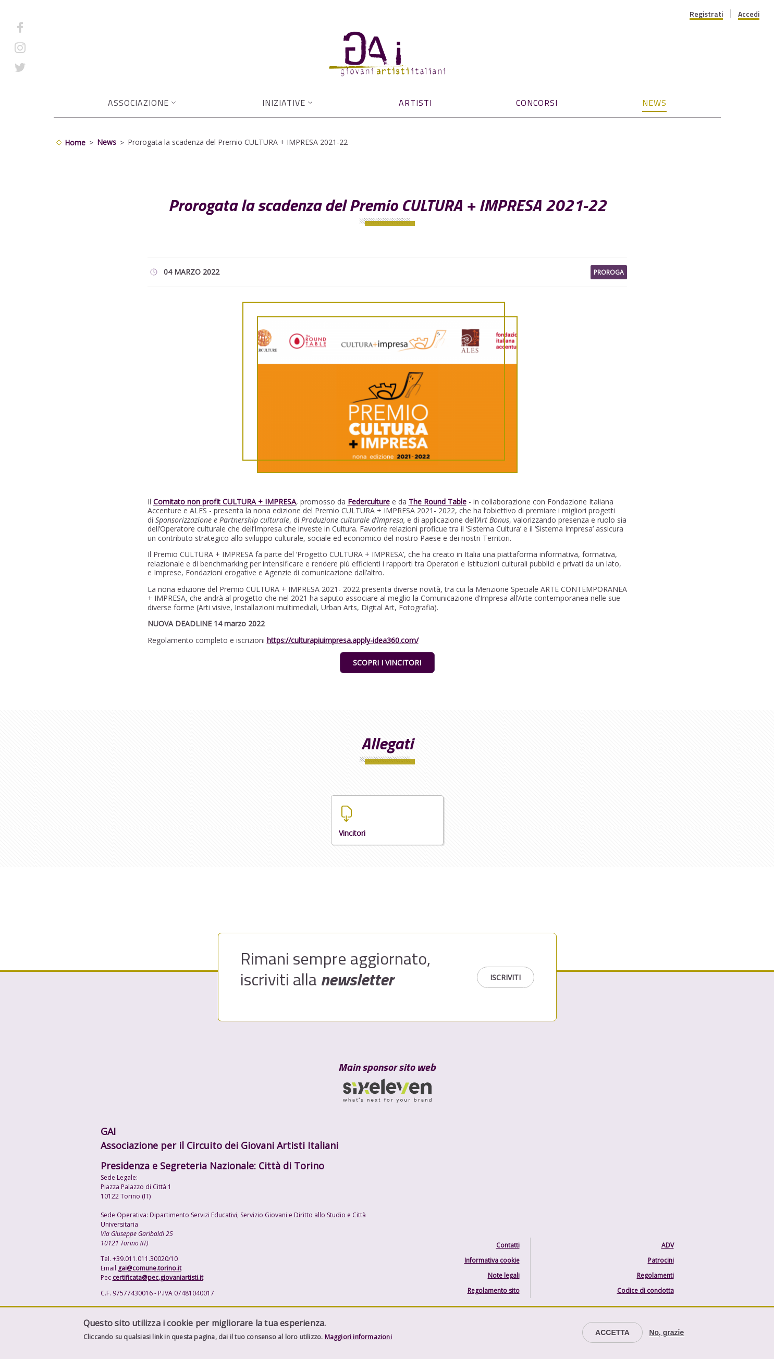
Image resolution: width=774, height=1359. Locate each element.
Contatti (508, 1245)
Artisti (415, 102)
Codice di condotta (645, 1290)
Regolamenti (655, 1275)
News (654, 102)
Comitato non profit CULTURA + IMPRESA (224, 501)
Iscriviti (505, 977)
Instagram (49, 47)
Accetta (612, 1332)
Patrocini (661, 1260)
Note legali (504, 1275)
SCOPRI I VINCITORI (387, 663)
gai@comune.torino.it (149, 1268)
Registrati (706, 14)
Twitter (44, 67)
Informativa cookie (492, 1260)
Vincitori (352, 833)
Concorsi (537, 102)
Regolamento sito (494, 1290)
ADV (667, 1245)
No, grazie (666, 1332)
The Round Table (437, 501)
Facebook (48, 27)
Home (75, 142)
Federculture (369, 501)
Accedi (748, 14)
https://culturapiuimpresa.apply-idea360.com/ (343, 640)
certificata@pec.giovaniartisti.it (158, 1277)
